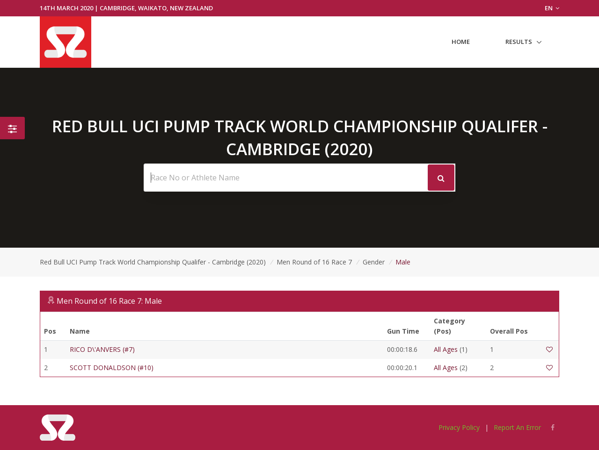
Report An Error (517, 427)
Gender (374, 261)
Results (518, 41)
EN (552, 8)
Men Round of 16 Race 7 (314, 261)
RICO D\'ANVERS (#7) (102, 349)
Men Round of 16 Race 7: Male (109, 301)
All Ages (446, 349)
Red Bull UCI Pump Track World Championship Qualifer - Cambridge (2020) (153, 261)
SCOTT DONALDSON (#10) (111, 367)
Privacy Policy (459, 427)
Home (461, 41)
